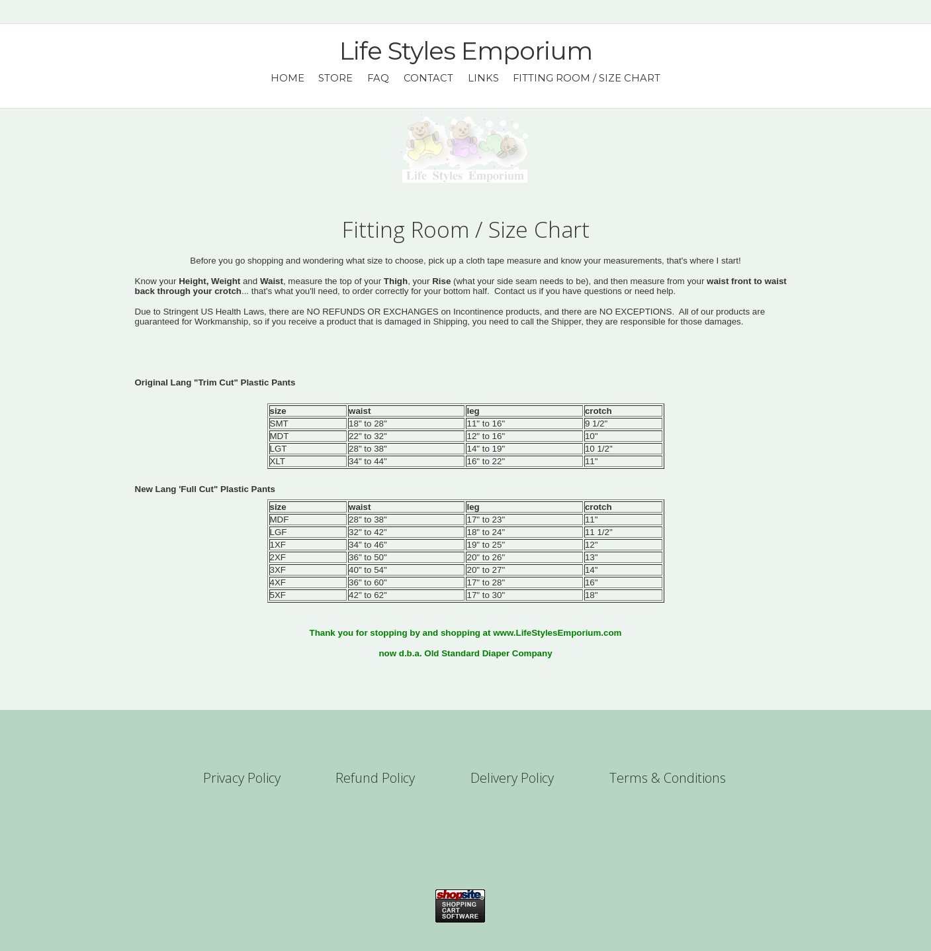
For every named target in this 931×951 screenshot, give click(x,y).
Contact (428, 78)
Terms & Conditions (667, 778)
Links (483, 78)
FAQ (378, 78)
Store (335, 78)
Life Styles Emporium (465, 51)
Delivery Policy (512, 778)
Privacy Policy (242, 778)
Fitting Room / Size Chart (586, 78)
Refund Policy (375, 778)
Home (287, 78)
